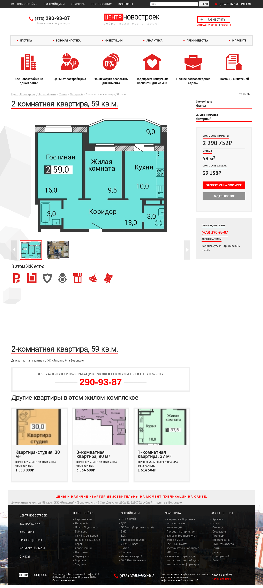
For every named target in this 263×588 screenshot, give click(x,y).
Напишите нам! (221, 579)
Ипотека (26, 40)
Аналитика (154, 40)
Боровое (80, 560)
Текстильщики (221, 540)
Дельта (216, 552)
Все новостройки (24, 4)
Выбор (125, 548)
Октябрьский (220, 556)
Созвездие (219, 531)
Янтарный (76, 94)
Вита (215, 560)
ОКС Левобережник (133, 560)
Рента (216, 548)
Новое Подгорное (86, 527)
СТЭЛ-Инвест (129, 544)
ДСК (123, 523)
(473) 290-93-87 (215, 232)
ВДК (123, 535)
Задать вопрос (224, 196)
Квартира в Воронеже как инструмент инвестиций (181, 523)
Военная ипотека (68, 40)
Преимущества (197, 40)
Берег (78, 544)
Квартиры (78, 4)
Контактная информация (183, 564)
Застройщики (54, 4)
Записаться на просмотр (224, 185)
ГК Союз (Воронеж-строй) (137, 527)
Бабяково (81, 531)
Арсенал (217, 519)
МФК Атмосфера (223, 544)
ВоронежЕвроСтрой (133, 540)
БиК (123, 531)
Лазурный (81, 523)
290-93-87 (52, 18)
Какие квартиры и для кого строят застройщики (183, 558)
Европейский (83, 519)
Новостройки (83, 513)
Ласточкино (82, 552)
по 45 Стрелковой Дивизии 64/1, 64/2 (87, 538)
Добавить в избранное (235, 4)
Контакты (125, 4)
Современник (83, 548)
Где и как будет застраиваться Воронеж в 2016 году (183, 548)
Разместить (216, 19)
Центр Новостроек (23, 94)
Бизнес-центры (31, 540)
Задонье (80, 564)
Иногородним (101, 4)
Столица (217, 527)
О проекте (239, 40)
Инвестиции (113, 40)
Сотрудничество (207, 25)
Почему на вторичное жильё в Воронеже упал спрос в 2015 (182, 536)
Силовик (126, 552)
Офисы (25, 556)
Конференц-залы (32, 548)
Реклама (225, 25)
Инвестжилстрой (131, 556)
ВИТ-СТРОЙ (128, 519)
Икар (215, 523)
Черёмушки (82, 556)
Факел (63, 94)
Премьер (218, 535)
